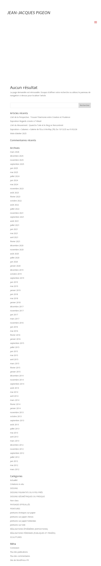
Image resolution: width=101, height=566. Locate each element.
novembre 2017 (17, 267)
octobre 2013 (16, 373)
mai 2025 (14, 129)
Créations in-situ (17, 441)
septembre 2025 (17, 121)
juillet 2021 (14, 182)
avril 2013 (14, 393)
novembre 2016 (17, 279)
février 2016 (15, 291)
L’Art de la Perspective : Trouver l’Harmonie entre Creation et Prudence (40, 74)
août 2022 (14, 161)
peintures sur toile (17, 481)
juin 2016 (14, 283)
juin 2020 (14, 218)
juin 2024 (14, 137)
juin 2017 (14, 271)
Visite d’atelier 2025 (18, 90)
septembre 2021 (17, 173)
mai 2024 (14, 141)
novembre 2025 (17, 116)
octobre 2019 (16, 230)
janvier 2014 (15, 365)
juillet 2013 (14, 385)
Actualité (13, 437)
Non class (14, 457)
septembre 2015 (17, 300)
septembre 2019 (17, 235)
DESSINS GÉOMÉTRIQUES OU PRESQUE (27, 453)
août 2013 (14, 381)
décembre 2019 (16, 226)
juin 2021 (14, 186)
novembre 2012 (17, 406)
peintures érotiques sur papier (23, 469)
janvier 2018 (15, 259)
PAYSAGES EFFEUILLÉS (20, 461)
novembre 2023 (17, 145)
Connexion (14, 504)
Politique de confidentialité (59, 556)
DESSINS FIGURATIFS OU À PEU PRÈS (26, 449)
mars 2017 (14, 275)
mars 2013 (14, 397)
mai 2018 (14, 255)
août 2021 (14, 178)
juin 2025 (14, 125)
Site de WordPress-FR (19, 517)
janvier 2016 (15, 296)
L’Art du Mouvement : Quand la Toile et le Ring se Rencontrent (36, 82)
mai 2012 (14, 422)
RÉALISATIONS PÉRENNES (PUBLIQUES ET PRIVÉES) (32, 490)
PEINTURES (15, 465)
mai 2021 (14, 190)
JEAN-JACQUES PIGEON (28, 12)
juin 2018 (14, 251)
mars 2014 (14, 357)
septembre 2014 (17, 340)
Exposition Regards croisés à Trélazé (25, 78)
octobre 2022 (16, 157)
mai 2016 (14, 288)
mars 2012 (14, 426)
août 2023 (14, 149)
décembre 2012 (16, 401)
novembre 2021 (17, 169)
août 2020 (14, 210)
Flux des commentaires (20, 513)
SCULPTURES (16, 494)
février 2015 (15, 324)
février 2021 (15, 198)
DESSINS (14, 445)
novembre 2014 (17, 336)
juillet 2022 (14, 165)
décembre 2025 (16, 112)
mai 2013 (14, 389)
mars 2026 (14, 108)
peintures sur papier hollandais (23, 477)
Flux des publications (19, 508)
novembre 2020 (17, 206)
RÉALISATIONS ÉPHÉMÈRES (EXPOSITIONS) (29, 485)
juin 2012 (14, 418)
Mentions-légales (38, 556)
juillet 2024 (14, 133)
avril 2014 (14, 353)
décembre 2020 (16, 202)
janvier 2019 (15, 247)
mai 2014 (14, 349)
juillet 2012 (14, 414)
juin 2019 (14, 239)
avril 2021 (14, 194)
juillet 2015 (14, 304)
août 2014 (14, 344)
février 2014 (15, 361)
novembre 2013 (17, 369)
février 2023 (15, 153)
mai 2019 (14, 243)
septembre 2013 (17, 377)
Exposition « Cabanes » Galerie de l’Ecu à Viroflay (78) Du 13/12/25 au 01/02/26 (43, 86)
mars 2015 (14, 320)
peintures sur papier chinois (21, 473)
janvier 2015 (15, 328)
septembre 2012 (17, 410)
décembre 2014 (16, 332)
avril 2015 (14, 316)
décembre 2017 (16, 263)
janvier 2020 (15, 222)
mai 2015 (14, 312)
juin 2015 (14, 308)
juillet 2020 (14, 214)
